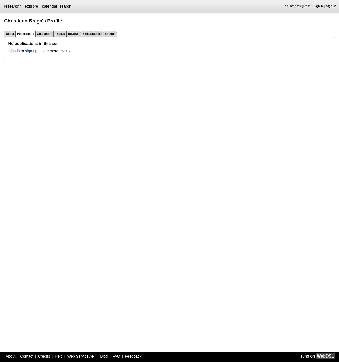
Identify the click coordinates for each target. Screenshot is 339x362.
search (65, 6)
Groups (110, 33)
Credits (44, 356)
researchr (12, 6)
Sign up (331, 6)
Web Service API (81, 356)
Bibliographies (92, 33)
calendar (49, 6)
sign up (31, 51)
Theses (60, 33)
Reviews (73, 33)
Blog (104, 356)
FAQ (116, 356)
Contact (26, 356)
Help (59, 356)
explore (31, 6)
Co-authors (44, 33)
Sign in (318, 6)
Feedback (133, 356)
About (10, 33)
